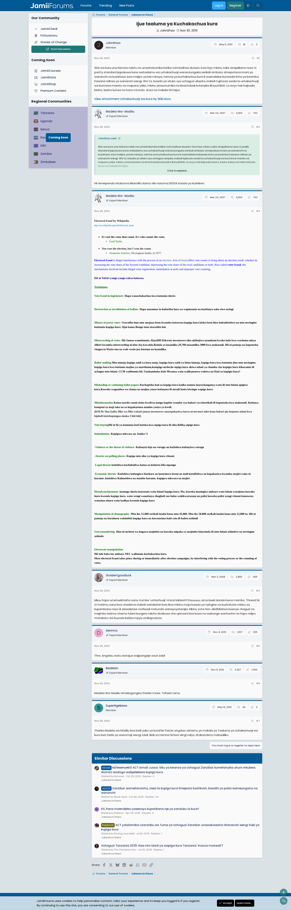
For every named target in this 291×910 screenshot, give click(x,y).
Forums (86, 5)
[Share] (252, 58)
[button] (248, 5)
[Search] (258, 5)
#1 (258, 58)
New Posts (126, 5)
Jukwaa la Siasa (111, 780)
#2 (258, 127)
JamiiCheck (46, 29)
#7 (258, 721)
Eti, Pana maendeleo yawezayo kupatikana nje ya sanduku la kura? (150, 809)
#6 (258, 683)
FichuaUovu (45, 35)
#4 (258, 590)
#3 (258, 211)
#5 (258, 646)
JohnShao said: (107, 138)
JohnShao (167, 30)
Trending (105, 5)
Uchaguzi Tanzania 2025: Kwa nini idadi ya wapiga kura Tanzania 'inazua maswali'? (162, 846)
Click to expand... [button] (177, 170)
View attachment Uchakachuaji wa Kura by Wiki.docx (132, 99)
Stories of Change (50, 42)
